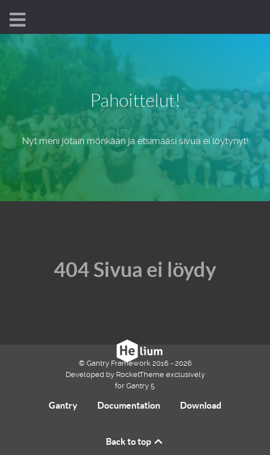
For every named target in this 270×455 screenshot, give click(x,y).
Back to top (135, 441)
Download (200, 405)
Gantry (63, 405)
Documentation (128, 405)
